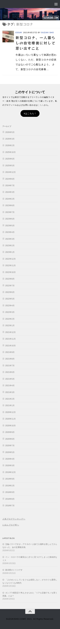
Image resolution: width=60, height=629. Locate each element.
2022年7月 (10, 285)
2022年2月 (10, 319)
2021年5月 (10, 379)
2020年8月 (10, 439)
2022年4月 (10, 305)
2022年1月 (10, 325)
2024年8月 (10, 179)
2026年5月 (10, 132)
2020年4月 (10, 459)
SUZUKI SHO (47, 32)
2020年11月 (10, 419)
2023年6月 (10, 219)
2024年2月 (10, 199)
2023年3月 (10, 239)
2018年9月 (10, 492)
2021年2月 (10, 399)
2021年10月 (10, 346)
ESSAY (19, 32)
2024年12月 (10, 172)
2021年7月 (10, 365)
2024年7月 (10, 185)
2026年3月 (10, 139)
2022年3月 (10, 312)
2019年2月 (10, 486)
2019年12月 (10, 472)
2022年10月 (10, 272)
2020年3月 (10, 465)
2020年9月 (10, 432)
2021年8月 (10, 359)
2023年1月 (10, 252)
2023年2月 (10, 245)
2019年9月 (10, 479)
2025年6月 (10, 159)
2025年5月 (10, 165)
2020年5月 (10, 452)
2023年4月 (10, 232)
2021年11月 (10, 339)
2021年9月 (10, 352)
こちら (41, 105)
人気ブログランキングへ (13, 519)
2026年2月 (10, 145)
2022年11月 (10, 265)
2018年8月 (10, 499)
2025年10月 (10, 152)
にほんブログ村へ (10, 525)
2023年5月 (10, 225)
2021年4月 (10, 385)
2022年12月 (10, 259)
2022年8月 (10, 279)
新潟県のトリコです (14, 570)
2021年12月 (10, 332)
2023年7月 (10, 212)
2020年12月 (10, 412)
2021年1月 (10, 405)
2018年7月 (10, 505)
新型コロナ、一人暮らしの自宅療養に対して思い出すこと (36, 43)
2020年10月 (10, 425)
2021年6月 (10, 372)
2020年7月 (10, 445)
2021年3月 (10, 392)
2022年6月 (10, 292)
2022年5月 (10, 299)
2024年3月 (10, 192)
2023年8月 (10, 205)
